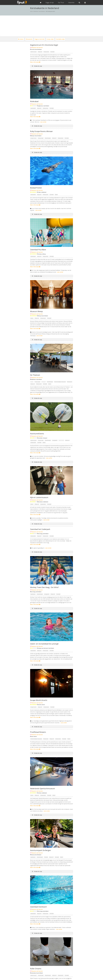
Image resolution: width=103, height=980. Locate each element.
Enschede (40, 438)
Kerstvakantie (42, 11)
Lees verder (43, 122)
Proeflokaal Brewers (38, 732)
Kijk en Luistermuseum (39, 497)
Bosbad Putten (36, 188)
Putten (39, 192)
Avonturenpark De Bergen (40, 850)
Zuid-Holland (46, 105)
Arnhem (39, 793)
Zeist (32, 736)
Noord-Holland (38, 135)
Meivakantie (29, 39)
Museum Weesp (36, 311)
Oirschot (33, 49)
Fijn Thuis (61, 2)
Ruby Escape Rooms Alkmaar (41, 131)
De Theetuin (35, 375)
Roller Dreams (35, 968)
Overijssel (45, 438)
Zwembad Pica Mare (38, 249)
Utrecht (39, 704)
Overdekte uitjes (60, 39)
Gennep (40, 254)
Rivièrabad (34, 101)
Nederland (35, 11)
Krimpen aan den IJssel (43, 648)
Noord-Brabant (38, 49)
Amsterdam (33, 973)
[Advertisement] (51, 25)
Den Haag (40, 533)
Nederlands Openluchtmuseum (42, 788)
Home (31, 11)
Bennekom (40, 501)
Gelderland (43, 192)
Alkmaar (32, 135)
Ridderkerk (33, 379)
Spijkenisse (40, 105)
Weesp (39, 315)
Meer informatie (35, 62)
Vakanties (71, 2)
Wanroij (32, 854)
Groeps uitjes (50, 39)
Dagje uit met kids (39, 39)
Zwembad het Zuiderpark (40, 529)
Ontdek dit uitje (37, 66)
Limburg (44, 254)
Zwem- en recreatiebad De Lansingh (44, 644)
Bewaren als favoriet (37, 47)
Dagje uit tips (50, 2)
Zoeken (21, 39)
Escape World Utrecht (38, 700)
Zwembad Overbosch (38, 907)
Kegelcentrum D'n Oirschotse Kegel (44, 45)
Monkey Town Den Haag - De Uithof (44, 587)
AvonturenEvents (37, 433)
